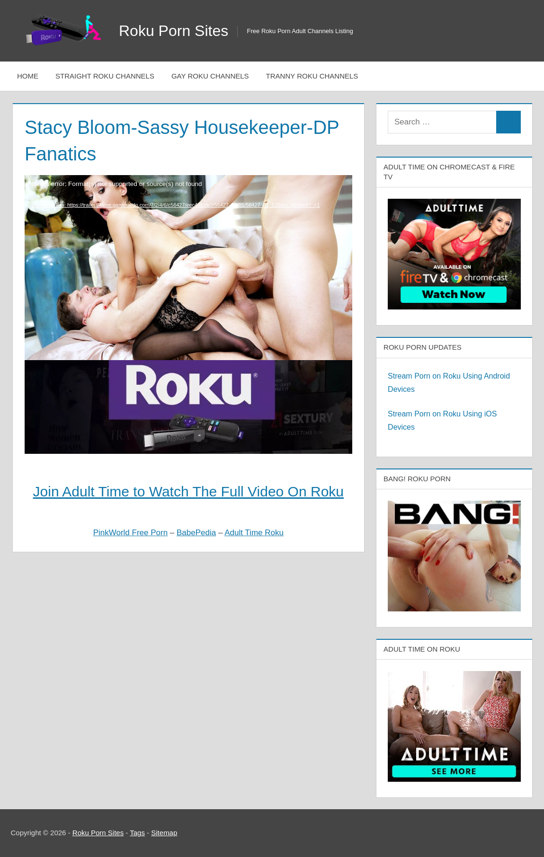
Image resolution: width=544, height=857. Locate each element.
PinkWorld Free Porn (130, 532)
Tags (137, 833)
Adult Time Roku (254, 532)
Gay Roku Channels (210, 76)
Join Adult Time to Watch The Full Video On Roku (188, 491)
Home (27, 76)
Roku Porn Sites (173, 30)
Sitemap (164, 833)
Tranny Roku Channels (312, 76)
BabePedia (196, 532)
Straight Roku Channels (104, 76)
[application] (188, 240)
